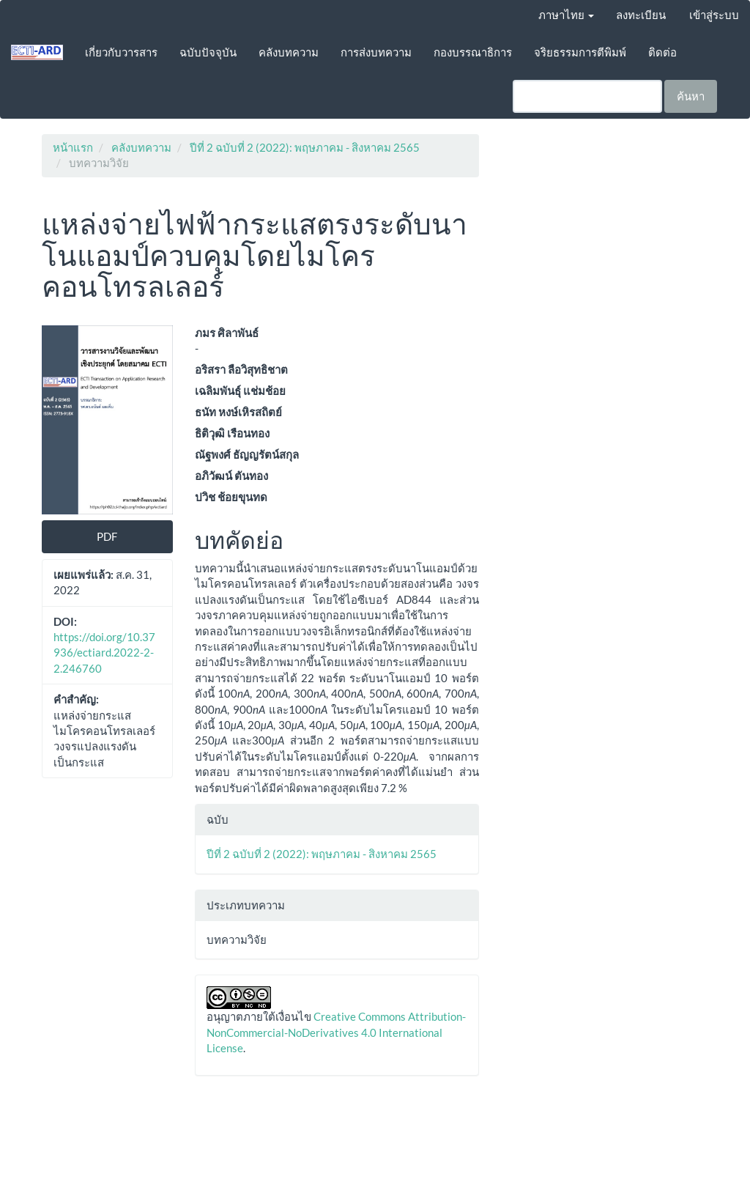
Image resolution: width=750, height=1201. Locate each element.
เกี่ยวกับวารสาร (121, 52)
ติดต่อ (662, 52)
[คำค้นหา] (587, 96)
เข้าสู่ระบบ (714, 14)
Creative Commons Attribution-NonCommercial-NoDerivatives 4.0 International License (336, 1032)
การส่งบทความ (376, 52)
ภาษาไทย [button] (566, 14)
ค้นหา (691, 96)
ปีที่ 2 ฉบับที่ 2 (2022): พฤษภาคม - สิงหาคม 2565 (305, 147)
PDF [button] (107, 536)
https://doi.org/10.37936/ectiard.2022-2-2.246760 (104, 652)
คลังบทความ (289, 52)
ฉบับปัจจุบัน (208, 52)
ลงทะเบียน (641, 14)
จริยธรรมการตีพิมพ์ (580, 52)
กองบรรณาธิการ (473, 52)
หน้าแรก (73, 147)
